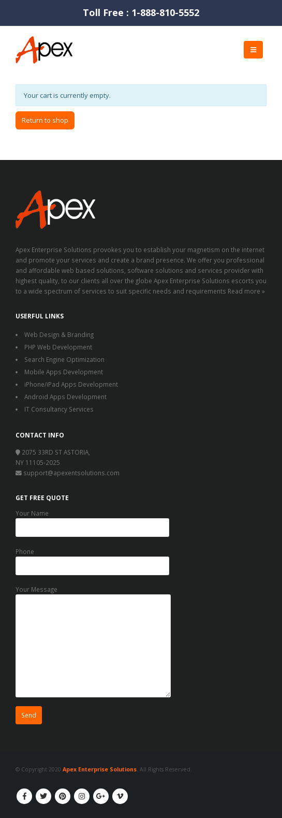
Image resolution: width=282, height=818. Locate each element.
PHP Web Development (58, 347)
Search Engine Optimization (64, 359)
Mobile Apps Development (63, 372)
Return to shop (45, 120)
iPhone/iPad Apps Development (71, 384)
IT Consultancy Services (59, 409)
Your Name (92, 520)
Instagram (82, 796)
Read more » (246, 291)
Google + (101, 796)
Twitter (43, 796)
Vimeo (120, 796)
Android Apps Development (65, 396)
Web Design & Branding (59, 334)
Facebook (24, 796)
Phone (92, 558)
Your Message (93, 617)
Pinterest (62, 796)
